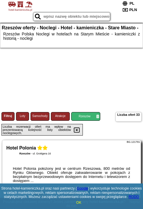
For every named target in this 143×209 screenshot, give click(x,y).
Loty (22, 116)
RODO (133, 197)
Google (82, 188)
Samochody (40, 116)
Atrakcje (60, 116)
